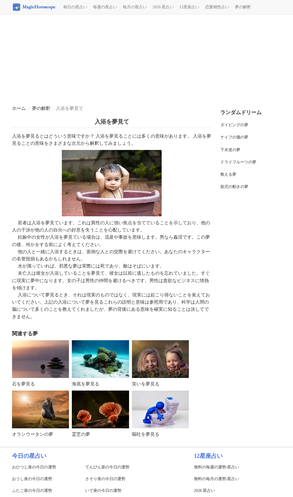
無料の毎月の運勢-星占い (216, 479)
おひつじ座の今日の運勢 (34, 467)
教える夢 (228, 174)
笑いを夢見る (145, 383)
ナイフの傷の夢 (234, 137)
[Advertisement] (146, 60)
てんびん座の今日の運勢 (107, 467)
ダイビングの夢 (234, 125)
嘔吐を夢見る (145, 434)
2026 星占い (163, 7)
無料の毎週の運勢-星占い (216, 467)
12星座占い (189, 7)
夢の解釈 (243, 7)
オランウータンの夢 (32, 434)
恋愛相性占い (217, 7)
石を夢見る (23, 383)
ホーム (19, 108)
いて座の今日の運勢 (103, 490)
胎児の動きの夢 (234, 187)
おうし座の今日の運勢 (32, 479)
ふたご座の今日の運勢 (32, 490)
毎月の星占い (135, 7)
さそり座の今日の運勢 (105, 479)
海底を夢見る (85, 383)
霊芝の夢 (81, 434)
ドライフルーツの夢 (238, 162)
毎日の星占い (75, 7)
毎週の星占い (105, 7)
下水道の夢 (230, 150)
